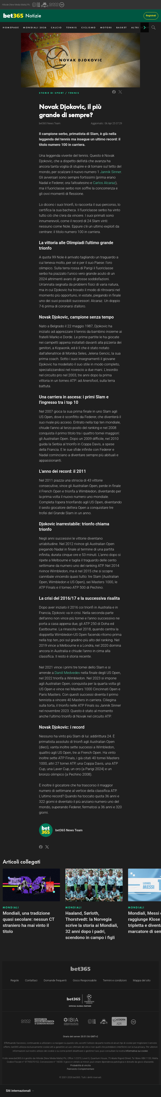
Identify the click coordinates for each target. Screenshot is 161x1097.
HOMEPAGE (11, 27)
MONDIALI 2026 (35, 27)
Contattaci (31, 980)
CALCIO (56, 27)
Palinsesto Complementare (80, 1069)
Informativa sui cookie (137, 1051)
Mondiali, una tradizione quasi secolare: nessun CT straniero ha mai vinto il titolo (29, 922)
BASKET (121, 27)
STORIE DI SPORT (51, 92)
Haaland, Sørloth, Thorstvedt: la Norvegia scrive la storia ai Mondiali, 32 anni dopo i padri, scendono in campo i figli (91, 925)
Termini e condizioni (115, 980)
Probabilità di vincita (80, 1065)
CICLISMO (88, 27)
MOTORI (106, 27)
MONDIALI (11, 907)
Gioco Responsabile (85, 980)
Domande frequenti (55, 980)
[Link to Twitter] (120, 94)
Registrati (151, 15)
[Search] (153, 27)
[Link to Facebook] (114, 94)
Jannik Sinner (110, 172)
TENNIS (71, 27)
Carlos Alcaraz (104, 183)
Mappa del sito (142, 980)
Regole (14, 980)
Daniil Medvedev (67, 673)
